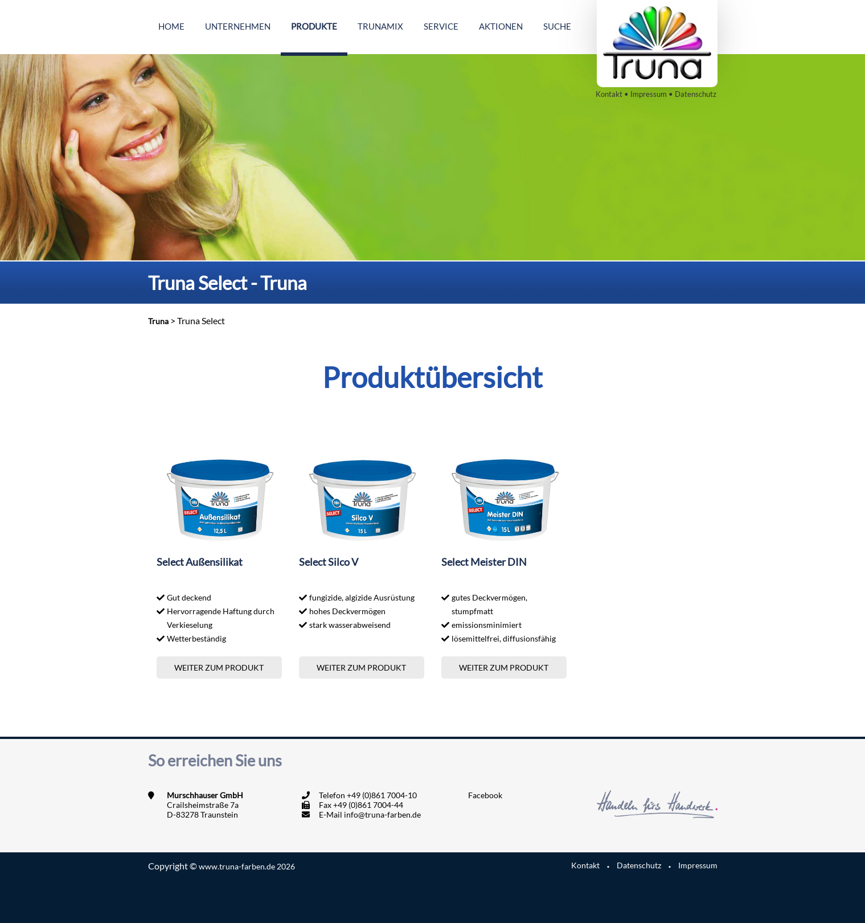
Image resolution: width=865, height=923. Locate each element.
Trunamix (380, 26)
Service (441, 26)
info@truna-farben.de (382, 814)
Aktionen (501, 26)
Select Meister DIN (484, 562)
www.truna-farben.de (247, 866)
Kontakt (609, 94)
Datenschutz (695, 94)
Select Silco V (328, 562)
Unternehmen (237, 26)
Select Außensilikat (200, 562)
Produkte (314, 26)
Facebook (485, 795)
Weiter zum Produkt (219, 667)
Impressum (648, 94)
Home (171, 26)
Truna (158, 321)
